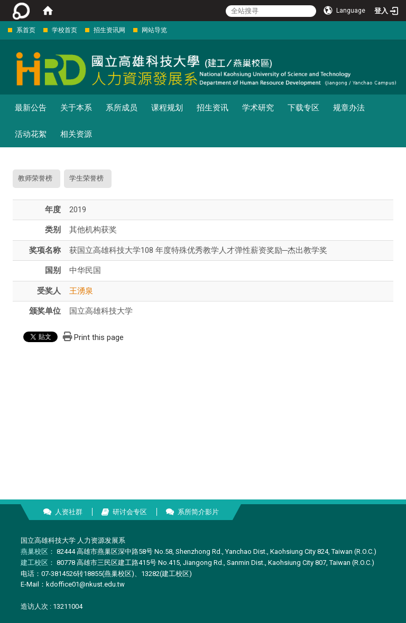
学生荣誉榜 (86, 178)
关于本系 (76, 107)
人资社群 (68, 511)
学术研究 (258, 107)
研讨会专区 (130, 511)
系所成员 (121, 107)
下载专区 (303, 107)
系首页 (25, 30)
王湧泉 (81, 291)
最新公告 (31, 107)
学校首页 (64, 30)
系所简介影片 (198, 511)
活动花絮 (31, 134)
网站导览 (154, 30)
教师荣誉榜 (35, 178)
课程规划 (167, 107)
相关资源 (76, 134)
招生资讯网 (109, 30)
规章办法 (349, 107)
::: (2, 30)
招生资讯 (212, 107)
